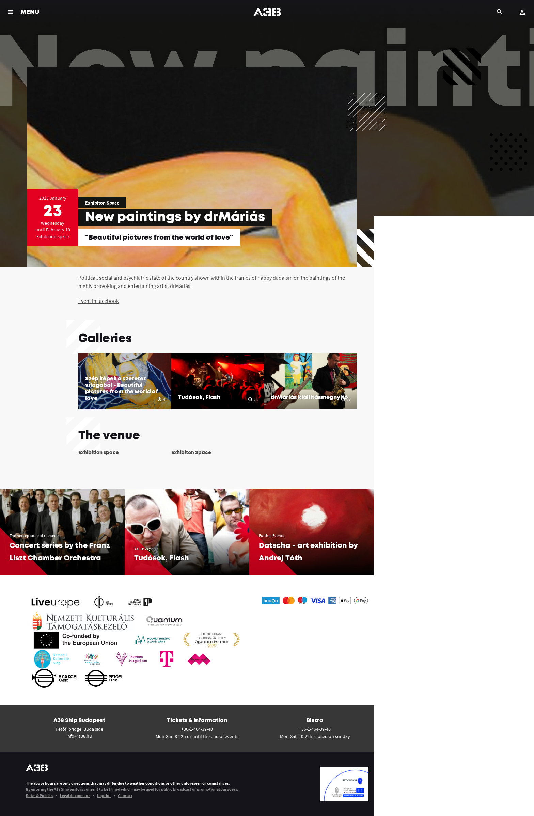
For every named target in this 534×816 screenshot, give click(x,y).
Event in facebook (98, 300)
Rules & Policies (39, 795)
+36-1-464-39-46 (315, 729)
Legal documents (75, 795)
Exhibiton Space (102, 203)
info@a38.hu (79, 736)
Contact (125, 795)
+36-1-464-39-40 (197, 729)
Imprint (104, 795)
